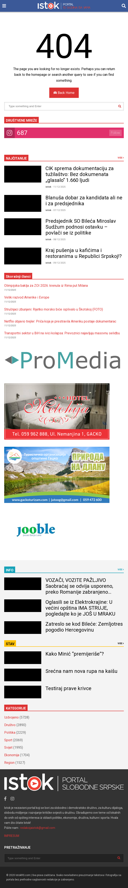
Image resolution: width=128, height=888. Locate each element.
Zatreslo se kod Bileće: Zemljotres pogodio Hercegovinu (84, 627)
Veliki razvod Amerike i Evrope (26, 297)
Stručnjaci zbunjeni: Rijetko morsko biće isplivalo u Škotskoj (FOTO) (53, 309)
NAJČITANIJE (16, 158)
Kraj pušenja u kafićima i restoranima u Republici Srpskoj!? (83, 253)
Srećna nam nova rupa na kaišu (81, 671)
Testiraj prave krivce (68, 688)
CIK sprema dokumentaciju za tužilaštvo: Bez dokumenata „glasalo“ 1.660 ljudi (79, 174)
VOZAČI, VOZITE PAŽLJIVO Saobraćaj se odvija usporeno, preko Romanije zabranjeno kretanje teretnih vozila (79, 589)
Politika (9, 733)
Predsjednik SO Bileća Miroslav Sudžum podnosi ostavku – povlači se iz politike (80, 227)
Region (9, 763)
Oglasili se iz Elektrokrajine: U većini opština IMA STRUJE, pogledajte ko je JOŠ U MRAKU (80, 608)
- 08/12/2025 (58, 239)
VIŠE (121, 158)
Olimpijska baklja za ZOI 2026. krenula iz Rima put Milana (46, 286)
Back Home (64, 93)
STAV (10, 644)
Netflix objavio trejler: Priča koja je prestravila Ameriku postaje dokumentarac (60, 321)
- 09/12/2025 (58, 262)
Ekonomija (11, 755)
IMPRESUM (11, 835)
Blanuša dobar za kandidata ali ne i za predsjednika (83, 201)
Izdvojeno (11, 717)
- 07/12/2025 (58, 210)
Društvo (10, 725)
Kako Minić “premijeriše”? (74, 654)
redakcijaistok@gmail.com (37, 827)
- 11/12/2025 (58, 186)
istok (48, 186)
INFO (9, 570)
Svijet (8, 747)
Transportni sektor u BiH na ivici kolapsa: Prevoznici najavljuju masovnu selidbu (62, 333)
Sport (8, 740)
